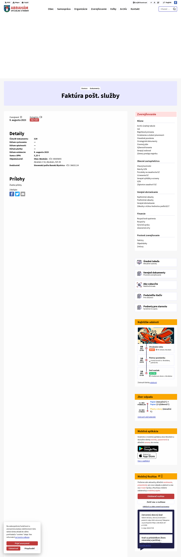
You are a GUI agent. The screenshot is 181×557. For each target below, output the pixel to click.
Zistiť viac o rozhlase (156, 437)
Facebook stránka (159, 548)
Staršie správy (145, 481)
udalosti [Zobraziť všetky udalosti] (153, 318)
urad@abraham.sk (159, 545)
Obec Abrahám (23, 516)
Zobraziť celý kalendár (147, 352)
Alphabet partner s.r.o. (34, 513)
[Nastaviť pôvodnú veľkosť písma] (154, 2)
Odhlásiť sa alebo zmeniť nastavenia (156, 442)
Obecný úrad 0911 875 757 (162, 540)
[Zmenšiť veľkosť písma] (151, 2)
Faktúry (34, 55)
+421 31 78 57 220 (158, 543)
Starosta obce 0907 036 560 (163, 537)
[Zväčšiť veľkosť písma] (158, 2)
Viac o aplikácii (144, 396)
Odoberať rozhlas (156, 432)
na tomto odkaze (22, 537)
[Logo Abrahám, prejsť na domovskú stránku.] (16, 9)
